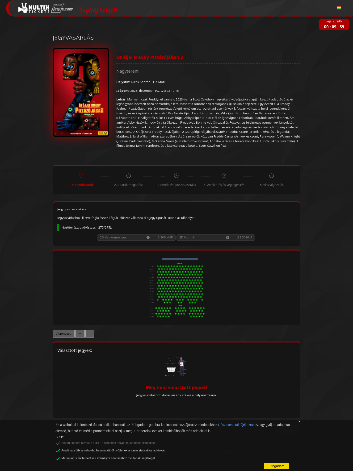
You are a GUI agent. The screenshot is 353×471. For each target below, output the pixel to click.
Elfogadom (276, 466)
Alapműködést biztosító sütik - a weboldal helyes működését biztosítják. (108, 443)
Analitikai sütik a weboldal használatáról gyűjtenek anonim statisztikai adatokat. (113, 450)
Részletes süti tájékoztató (237, 425)
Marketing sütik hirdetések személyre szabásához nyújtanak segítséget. (108, 458)
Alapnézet (63, 333)
